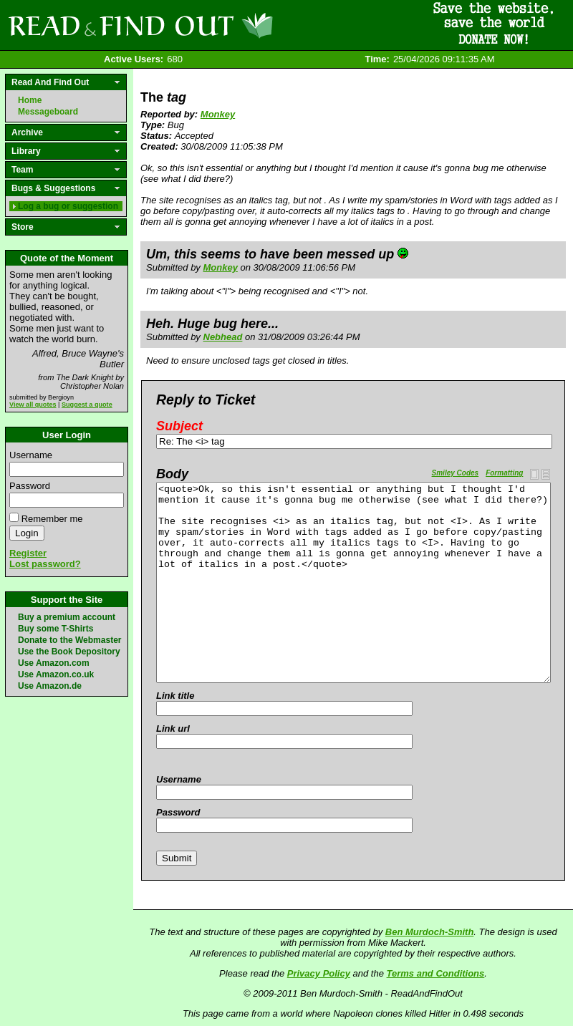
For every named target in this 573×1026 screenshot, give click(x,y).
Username (30, 455)
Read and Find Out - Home (215, 25)
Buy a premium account (66, 617)
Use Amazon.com (54, 663)
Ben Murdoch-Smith (429, 931)
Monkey (218, 114)
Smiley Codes (455, 473)
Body (172, 474)
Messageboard (48, 112)
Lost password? (45, 563)
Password (29, 485)
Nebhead (223, 336)
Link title (175, 695)
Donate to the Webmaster (69, 640)
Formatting (504, 473)
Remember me (52, 518)
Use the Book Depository (69, 652)
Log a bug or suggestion (68, 206)
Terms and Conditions (436, 973)
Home (30, 100)
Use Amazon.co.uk (56, 674)
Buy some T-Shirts (55, 629)
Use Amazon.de (50, 686)
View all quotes (33, 404)
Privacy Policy (318, 973)
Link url (173, 728)
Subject (179, 426)
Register (28, 553)
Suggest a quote (87, 404)
